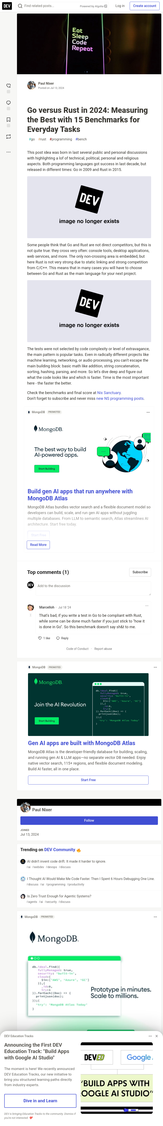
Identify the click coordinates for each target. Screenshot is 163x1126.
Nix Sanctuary (109, 392)
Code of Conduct (77, 648)
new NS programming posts (120, 398)
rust (42, 139)
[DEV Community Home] (7, 6)
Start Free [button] (88, 780)
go (32, 139)
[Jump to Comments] (8, 105)
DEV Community (59, 849)
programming (61, 139)
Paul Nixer (46, 83)
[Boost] (8, 136)
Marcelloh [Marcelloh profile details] (46, 607)
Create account (144, 6)
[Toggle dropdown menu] (148, 412)
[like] (44, 638)
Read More (38, 545)
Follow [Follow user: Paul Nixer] (89, 820)
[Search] (20, 6)
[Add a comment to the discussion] (93, 588)
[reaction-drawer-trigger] (8, 88)
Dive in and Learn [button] (40, 1100)
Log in (120, 6)
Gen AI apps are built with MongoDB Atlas (81, 743)
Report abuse (103, 648)
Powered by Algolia (93, 6)
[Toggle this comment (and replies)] (31, 615)
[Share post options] (8, 152)
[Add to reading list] (8, 122)
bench (81, 139)
